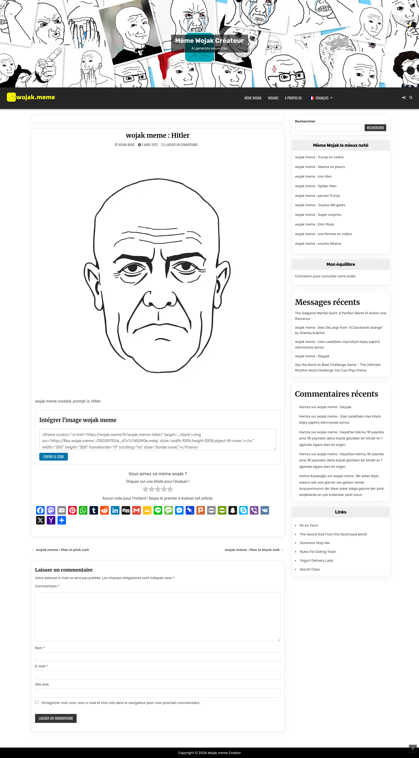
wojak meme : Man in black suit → (254, 550)
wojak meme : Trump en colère (319, 157)
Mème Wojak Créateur (209, 40)
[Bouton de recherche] (411, 97)
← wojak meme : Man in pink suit (60, 550)
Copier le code (53, 456)
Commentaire (47, 586)
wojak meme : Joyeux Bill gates (320, 205)
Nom (40, 648)
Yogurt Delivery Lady (316, 560)
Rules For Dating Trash (318, 552)
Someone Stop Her (315, 543)
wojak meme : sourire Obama (318, 244)
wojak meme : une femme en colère (323, 234)
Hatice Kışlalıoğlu (313, 476)
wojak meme (126, 144)
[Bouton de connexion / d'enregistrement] (403, 97)
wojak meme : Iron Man (313, 176)
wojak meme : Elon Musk (314, 224)
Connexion (303, 276)
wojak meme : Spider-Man (315, 186)
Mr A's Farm (309, 525)
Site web (42, 684)
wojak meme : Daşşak (312, 356)
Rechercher (305, 121)
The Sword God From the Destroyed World (333, 534)
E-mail (41, 666)
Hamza (305, 407)
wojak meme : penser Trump (317, 196)
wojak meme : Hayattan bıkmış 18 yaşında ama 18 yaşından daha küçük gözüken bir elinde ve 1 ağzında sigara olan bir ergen (341, 438)
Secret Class (310, 569)
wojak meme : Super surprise (318, 215)
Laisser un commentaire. (182, 144)
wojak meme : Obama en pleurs (320, 167)
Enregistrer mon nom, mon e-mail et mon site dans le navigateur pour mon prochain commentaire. (121, 703)
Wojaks (273, 98)
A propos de (293, 98)
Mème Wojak (253, 98)
